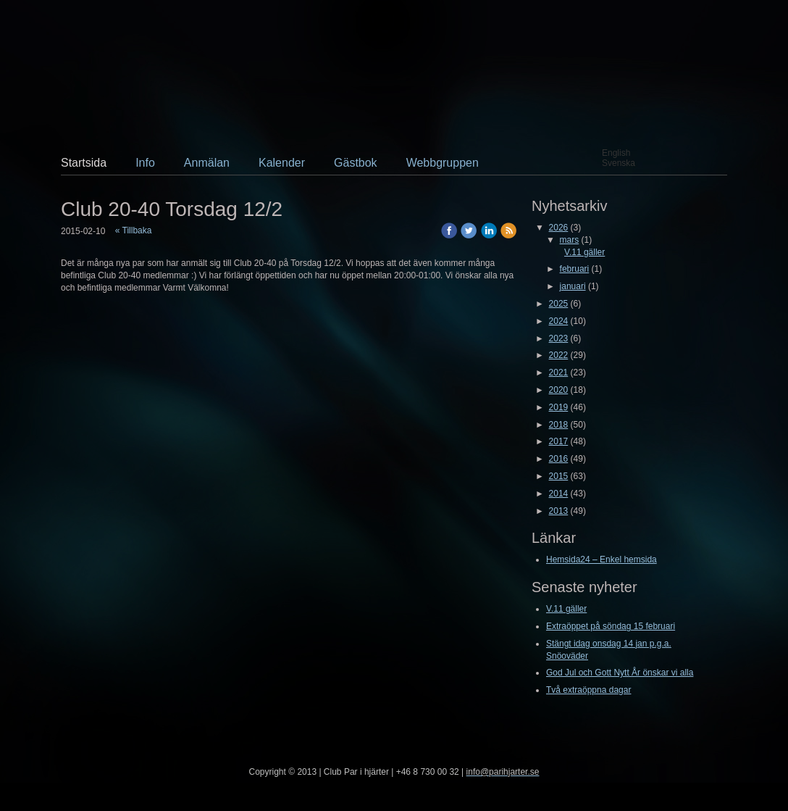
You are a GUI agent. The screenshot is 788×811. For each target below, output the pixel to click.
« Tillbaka (133, 230)
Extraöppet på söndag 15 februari (610, 626)
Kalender (282, 163)
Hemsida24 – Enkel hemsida (601, 559)
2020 (559, 390)
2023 (559, 338)
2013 (559, 511)
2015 (559, 476)
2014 (559, 493)
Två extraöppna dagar (588, 690)
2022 (559, 355)
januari (573, 286)
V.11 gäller (584, 252)
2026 (559, 227)
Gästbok (355, 163)
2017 (559, 441)
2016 (559, 459)
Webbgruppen (442, 163)
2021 (559, 372)
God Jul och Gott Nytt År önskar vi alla (619, 672)
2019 (559, 407)
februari (575, 269)
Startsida (83, 163)
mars (569, 240)
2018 (559, 425)
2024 (559, 321)
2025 (559, 304)
